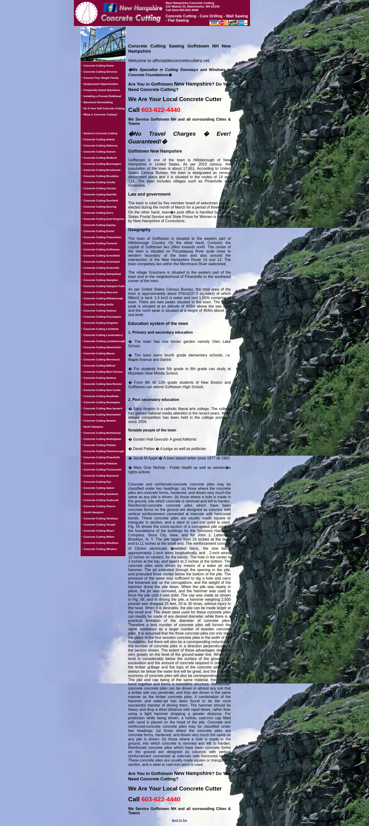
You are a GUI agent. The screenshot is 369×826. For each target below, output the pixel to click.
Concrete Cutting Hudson (100, 310)
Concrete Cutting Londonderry (103, 335)
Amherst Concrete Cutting (100, 133)
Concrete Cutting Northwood (102, 432)
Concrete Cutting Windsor (100, 549)
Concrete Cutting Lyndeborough (104, 341)
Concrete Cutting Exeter (99, 231)
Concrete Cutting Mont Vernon (103, 371)
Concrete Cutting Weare (99, 530)
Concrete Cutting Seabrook (101, 500)
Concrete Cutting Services (100, 71)
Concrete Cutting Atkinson (101, 145)
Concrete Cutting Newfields (101, 396)
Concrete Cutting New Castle (102, 390)
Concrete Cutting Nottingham (102, 439)
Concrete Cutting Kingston (101, 322)
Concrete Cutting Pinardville (102, 457)
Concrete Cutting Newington (102, 402)
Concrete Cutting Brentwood (102, 170)
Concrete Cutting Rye (97, 481)
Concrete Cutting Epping (99, 225)
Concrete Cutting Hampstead (102, 274)
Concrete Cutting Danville (100, 194)
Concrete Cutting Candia (99, 182)
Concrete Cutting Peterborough (104, 451)
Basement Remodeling (98, 102)
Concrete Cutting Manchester (102, 347)
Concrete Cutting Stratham (101, 518)
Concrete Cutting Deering (100, 206)
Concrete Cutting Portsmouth (102, 469)
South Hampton (94, 512)
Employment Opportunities (101, 84)
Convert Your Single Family (101, 77)
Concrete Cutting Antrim (99, 139)
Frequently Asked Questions (102, 90)
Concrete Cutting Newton (100, 420)
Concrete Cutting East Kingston (104, 218)
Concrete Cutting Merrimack (102, 359)
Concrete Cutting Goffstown (102, 249)
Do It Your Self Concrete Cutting (104, 108)
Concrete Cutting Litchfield (101, 329)
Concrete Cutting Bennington (102, 163)
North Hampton (93, 426)
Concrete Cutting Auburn (100, 151)
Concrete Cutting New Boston (103, 384)
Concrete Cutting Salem (99, 487)
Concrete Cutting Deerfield (101, 200)
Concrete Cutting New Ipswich (103, 408)
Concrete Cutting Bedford (100, 157)
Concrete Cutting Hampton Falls (104, 286)
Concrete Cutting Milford (99, 365)
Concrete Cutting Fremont (100, 243)
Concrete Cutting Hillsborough (103, 298)
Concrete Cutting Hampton (101, 280)
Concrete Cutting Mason (99, 353)
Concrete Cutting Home (99, 65)
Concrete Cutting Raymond (101, 475)
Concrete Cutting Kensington (102, 316)
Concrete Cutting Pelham (100, 445)
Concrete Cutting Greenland (102, 261)
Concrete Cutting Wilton (99, 536)
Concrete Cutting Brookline (101, 176)
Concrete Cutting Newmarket (102, 414)
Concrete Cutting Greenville (101, 267)
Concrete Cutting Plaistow (100, 463)
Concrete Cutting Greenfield (102, 255)
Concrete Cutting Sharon (100, 506)
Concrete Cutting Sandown (101, 494)
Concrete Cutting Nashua (100, 377)
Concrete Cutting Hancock (100, 292)
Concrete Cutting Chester (100, 188)
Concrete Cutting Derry (98, 212)
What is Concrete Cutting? (100, 114)
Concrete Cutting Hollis (99, 304)
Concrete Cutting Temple (100, 524)
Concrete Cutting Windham (101, 542)
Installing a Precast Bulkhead (102, 96)
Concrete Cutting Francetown (102, 237)
